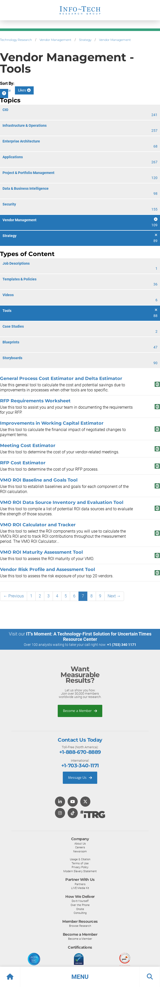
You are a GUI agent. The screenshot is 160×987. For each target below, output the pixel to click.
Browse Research (80, 926)
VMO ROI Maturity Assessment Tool (41, 552)
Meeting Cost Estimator (27, 445)
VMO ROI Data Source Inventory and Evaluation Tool (61, 502)
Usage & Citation (80, 859)
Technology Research (16, 40)
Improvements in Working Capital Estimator (52, 423)
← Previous (13, 596)
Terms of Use (80, 863)
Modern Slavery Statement (80, 871)
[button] (80, 977)
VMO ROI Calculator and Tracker (38, 524)
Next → (114, 596)
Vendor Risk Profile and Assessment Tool (47, 569)
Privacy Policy (80, 867)
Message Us (80, 777)
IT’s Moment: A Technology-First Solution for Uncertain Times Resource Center (88, 636)
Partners (80, 884)
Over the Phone (80, 905)
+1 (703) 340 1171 (121, 645)
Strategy (85, 40)
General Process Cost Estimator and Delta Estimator (61, 378)
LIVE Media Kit (80, 888)
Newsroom (80, 851)
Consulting (80, 913)
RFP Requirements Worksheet (35, 400)
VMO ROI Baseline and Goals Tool (38, 480)
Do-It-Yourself (80, 901)
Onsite (80, 909)
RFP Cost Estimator (23, 462)
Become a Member (80, 711)
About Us (80, 843)
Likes (24, 90)
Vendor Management (55, 40)
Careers (80, 847)
